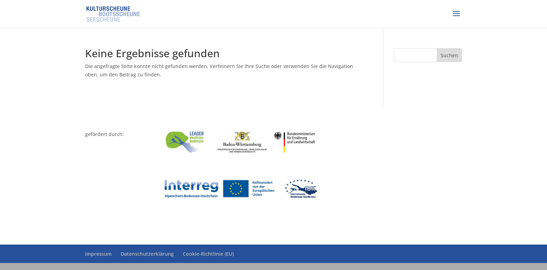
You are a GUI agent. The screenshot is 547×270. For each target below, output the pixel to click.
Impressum (98, 253)
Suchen (449, 55)
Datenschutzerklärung (147, 253)
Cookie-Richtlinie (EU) (208, 253)
